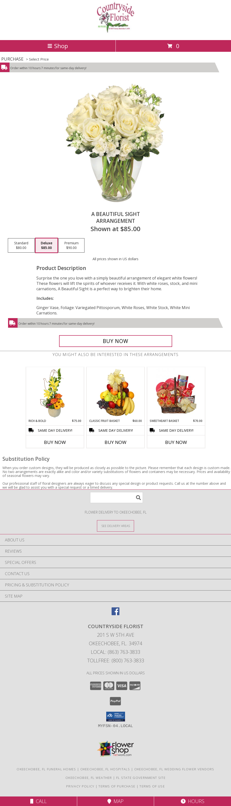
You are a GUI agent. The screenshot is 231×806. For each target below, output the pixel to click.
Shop (57, 46)
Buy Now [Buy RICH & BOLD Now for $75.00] (55, 442)
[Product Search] (116, 497)
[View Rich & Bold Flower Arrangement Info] (54, 393)
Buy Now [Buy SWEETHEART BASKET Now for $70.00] (176, 442)
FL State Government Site (141, 777)
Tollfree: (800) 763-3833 (115, 660)
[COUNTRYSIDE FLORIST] (115, 33)
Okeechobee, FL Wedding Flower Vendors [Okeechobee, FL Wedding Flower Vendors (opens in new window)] (174, 769)
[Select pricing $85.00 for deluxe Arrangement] (46, 245)
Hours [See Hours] (192, 801)
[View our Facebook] (115, 613)
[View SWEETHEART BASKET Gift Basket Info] (176, 393)
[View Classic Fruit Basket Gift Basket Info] (115, 393)
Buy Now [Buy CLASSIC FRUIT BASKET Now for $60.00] (115, 442)
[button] (115, 716)
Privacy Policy (80, 786)
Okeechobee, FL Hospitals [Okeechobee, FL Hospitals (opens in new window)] (105, 769)
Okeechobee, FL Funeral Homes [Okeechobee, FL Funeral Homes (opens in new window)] (46, 769)
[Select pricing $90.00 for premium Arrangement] (71, 245)
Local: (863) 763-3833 (115, 652)
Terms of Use (152, 786)
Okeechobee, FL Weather (88, 777)
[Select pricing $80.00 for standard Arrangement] (21, 245)
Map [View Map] (115, 801)
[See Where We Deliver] (115, 525)
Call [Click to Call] (38, 801)
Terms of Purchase (116, 786)
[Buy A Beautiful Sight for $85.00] (115, 341)
